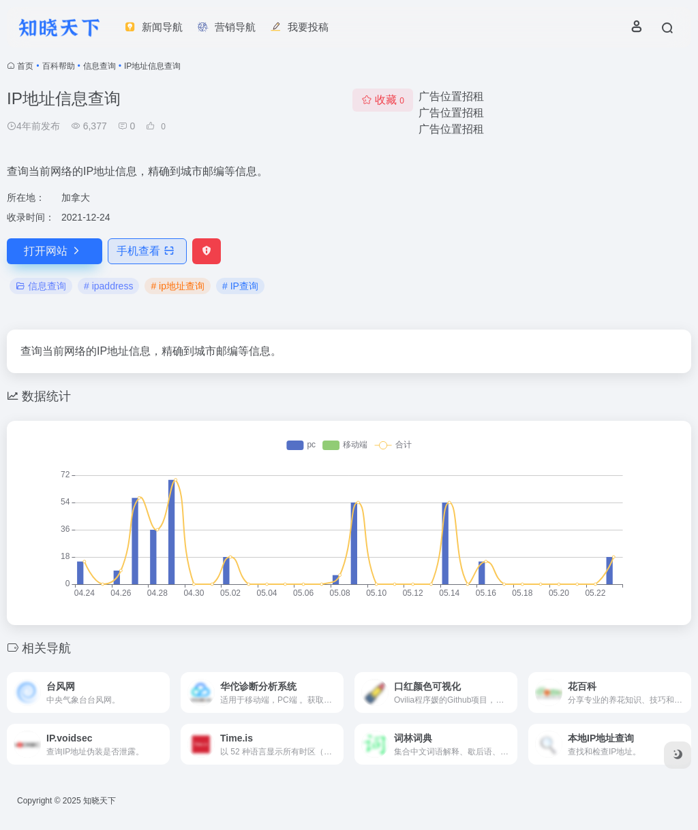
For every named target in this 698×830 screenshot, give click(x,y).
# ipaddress (108, 286)
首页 (25, 66)
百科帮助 (58, 66)
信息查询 (99, 66)
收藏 (382, 100)
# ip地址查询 (177, 286)
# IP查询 (240, 286)
